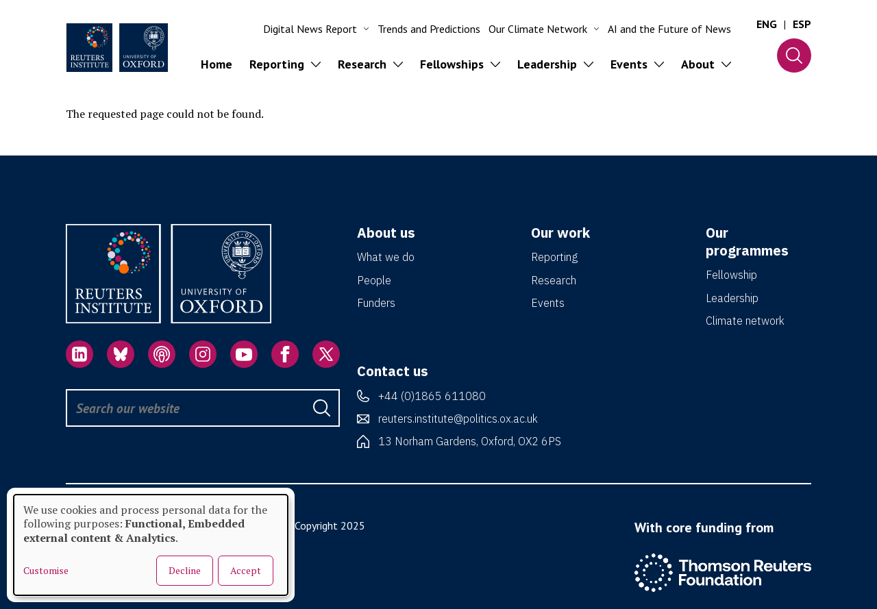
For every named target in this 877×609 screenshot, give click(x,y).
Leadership (732, 298)
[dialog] (151, 545)
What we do (386, 257)
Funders (376, 303)
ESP (802, 24)
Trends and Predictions (429, 29)
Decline (185, 570)
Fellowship (731, 275)
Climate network (745, 320)
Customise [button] (46, 570)
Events (548, 303)
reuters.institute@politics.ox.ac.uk (458, 418)
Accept (245, 570)
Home (216, 64)
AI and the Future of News (669, 29)
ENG (766, 24)
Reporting (554, 257)
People (374, 280)
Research (553, 280)
